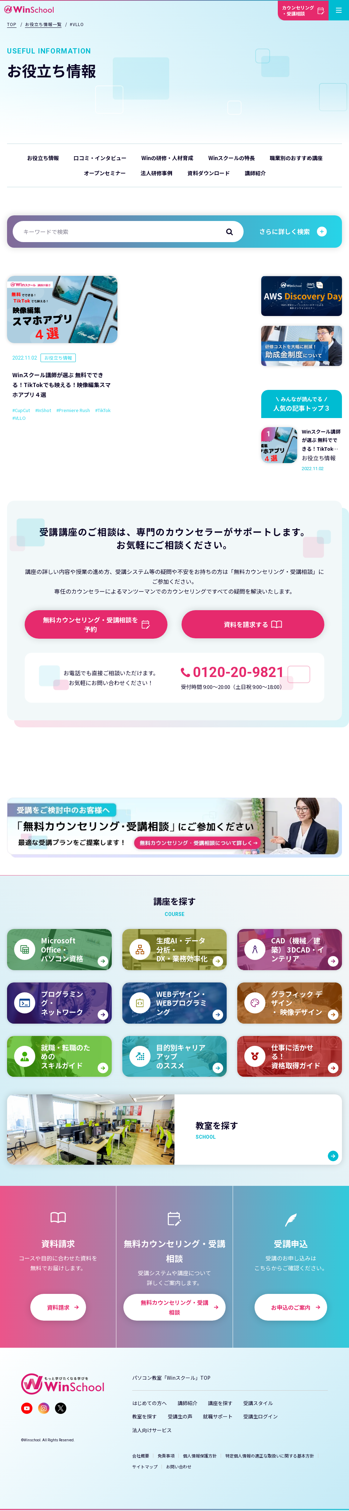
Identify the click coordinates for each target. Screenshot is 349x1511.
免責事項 (166, 1456)
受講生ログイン (260, 1416)
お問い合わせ (178, 1466)
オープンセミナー (105, 173)
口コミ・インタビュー (100, 158)
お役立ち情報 (43, 158)
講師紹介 (255, 173)
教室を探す (144, 1416)
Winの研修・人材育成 (167, 158)
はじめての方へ (149, 1402)
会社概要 (140, 1456)
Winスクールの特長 (231, 158)
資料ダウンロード (209, 173)
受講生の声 (180, 1416)
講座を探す (220, 1402)
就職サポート (218, 1416)
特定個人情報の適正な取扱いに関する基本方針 (269, 1456)
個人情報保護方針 (200, 1456)
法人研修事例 (156, 173)
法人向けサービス (152, 1430)
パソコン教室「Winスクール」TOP (171, 1377)
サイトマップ (145, 1466)
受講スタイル (258, 1402)
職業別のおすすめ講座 (296, 158)
